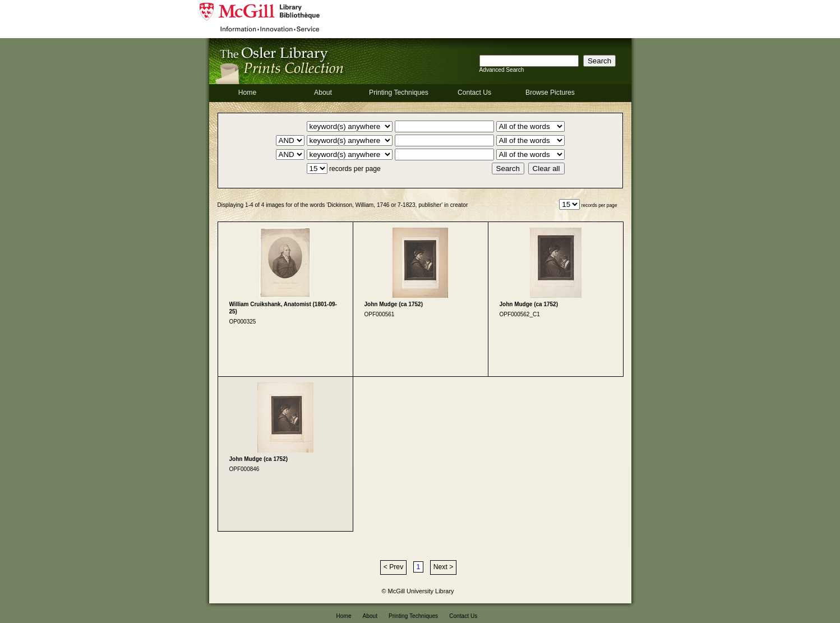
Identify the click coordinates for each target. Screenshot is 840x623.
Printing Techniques (398, 92)
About (323, 92)
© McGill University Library (418, 591)
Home (247, 92)
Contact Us (474, 92)
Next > (443, 567)
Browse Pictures (550, 92)
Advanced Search (501, 70)
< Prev (393, 567)
